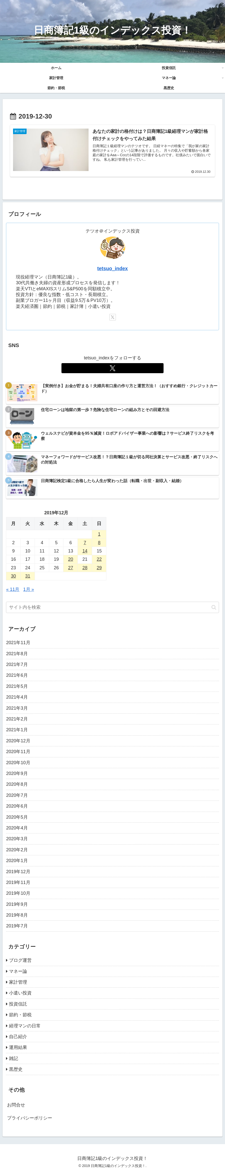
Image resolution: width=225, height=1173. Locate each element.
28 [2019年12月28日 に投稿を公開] (84, 567)
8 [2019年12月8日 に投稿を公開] (99, 542)
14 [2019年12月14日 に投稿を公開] (84, 550)
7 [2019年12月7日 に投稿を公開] (85, 542)
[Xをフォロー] (112, 317)
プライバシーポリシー (29, 1118)
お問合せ (16, 1104)
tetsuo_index (112, 268)
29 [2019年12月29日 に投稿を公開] (99, 567)
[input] (112, 607)
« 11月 (12, 589)
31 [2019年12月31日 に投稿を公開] (27, 576)
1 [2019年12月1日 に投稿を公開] (99, 534)
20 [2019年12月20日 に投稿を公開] (70, 559)
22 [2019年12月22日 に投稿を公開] (99, 559)
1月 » (28, 589)
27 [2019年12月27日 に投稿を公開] (70, 567)
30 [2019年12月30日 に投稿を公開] (13, 576)
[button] (213, 607)
